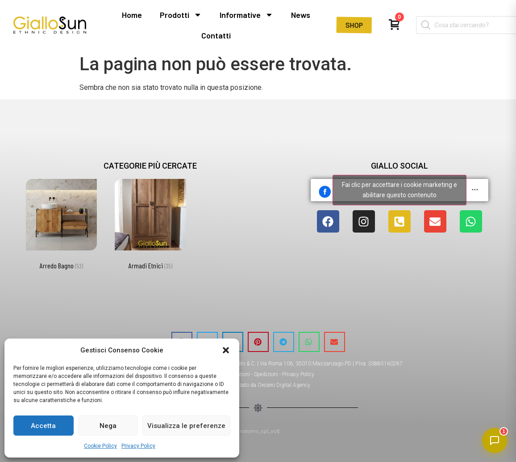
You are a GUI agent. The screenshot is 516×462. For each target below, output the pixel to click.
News (300, 15)
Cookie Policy (100, 446)
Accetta (43, 426)
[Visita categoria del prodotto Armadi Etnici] (150, 226)
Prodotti (181, 14)
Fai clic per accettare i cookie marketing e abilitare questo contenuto (399, 190)
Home (132, 15)
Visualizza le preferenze (186, 426)
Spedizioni (266, 374)
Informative (246, 14)
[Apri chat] (494, 440)
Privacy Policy (138, 446)
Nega (108, 426)
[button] (225, 350)
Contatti (216, 35)
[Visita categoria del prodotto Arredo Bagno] (61, 226)
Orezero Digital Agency (284, 385)
